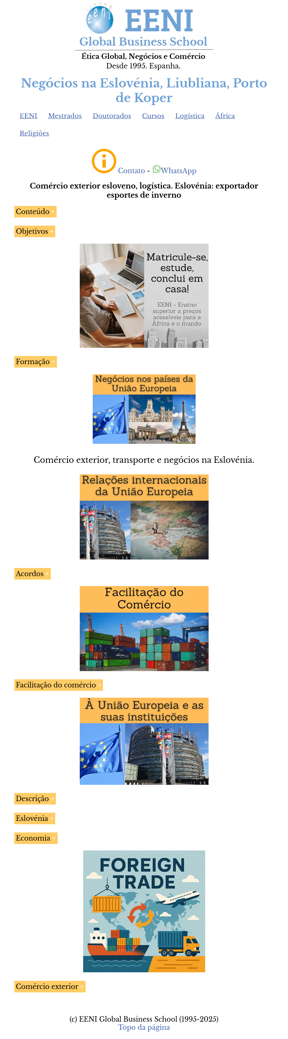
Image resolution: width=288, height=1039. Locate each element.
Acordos (30, 574)
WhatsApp (174, 171)
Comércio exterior (47, 987)
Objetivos (32, 231)
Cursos (153, 116)
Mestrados (65, 116)
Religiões (34, 133)
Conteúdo (33, 212)
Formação (33, 362)
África (225, 116)
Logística (189, 116)
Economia (33, 838)
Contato (131, 171)
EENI (28, 116)
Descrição (32, 799)
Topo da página (144, 1027)
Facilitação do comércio (56, 685)
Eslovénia (32, 818)
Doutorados (112, 116)
